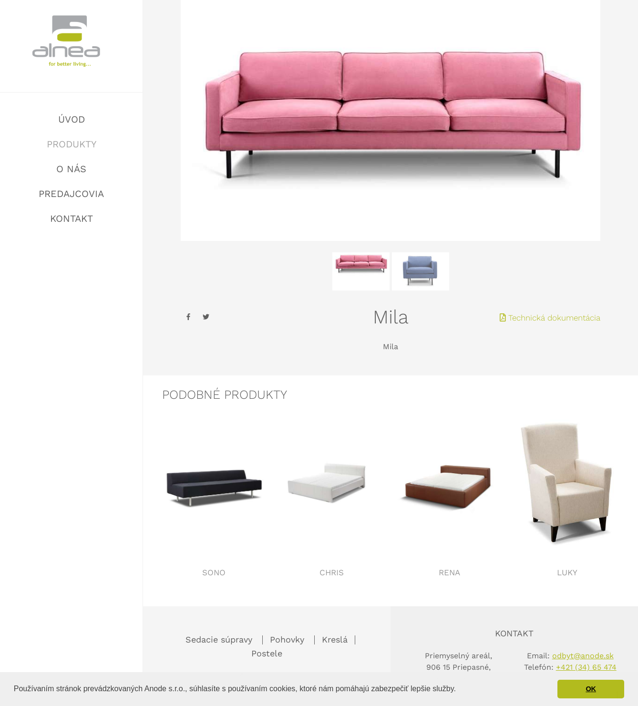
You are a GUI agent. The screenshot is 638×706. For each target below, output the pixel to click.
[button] (459, 689)
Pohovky (288, 639)
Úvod (71, 119)
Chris (331, 572)
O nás (71, 169)
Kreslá (335, 639)
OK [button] (591, 689)
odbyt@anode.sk (583, 655)
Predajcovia (71, 193)
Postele (266, 653)
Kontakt (71, 218)
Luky (567, 572)
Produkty (71, 144)
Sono (214, 572)
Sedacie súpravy (220, 639)
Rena (449, 572)
